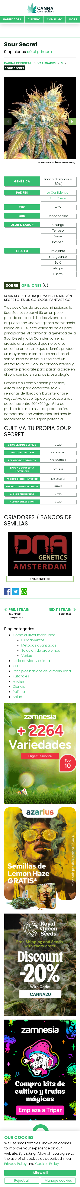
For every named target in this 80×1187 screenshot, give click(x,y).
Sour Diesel (58, 214)
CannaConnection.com (40, 8)
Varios (26, 671)
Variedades (47, 63)
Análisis (19, 697)
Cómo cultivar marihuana (34, 651)
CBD (16, 682)
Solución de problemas (40, 666)
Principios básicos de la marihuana (42, 687)
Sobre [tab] (12, 301)
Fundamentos (33, 656)
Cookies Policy (47, 1163)
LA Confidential (58, 208)
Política (19, 707)
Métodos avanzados (38, 661)
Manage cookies (58, 1180)
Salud (17, 712)
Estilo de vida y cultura (31, 676)
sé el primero (39, 51)
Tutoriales (21, 692)
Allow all (40, 1172)
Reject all (21, 1180)
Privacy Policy (15, 1163)
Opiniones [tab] (34, 301)
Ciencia (19, 702)
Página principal (17, 63)
